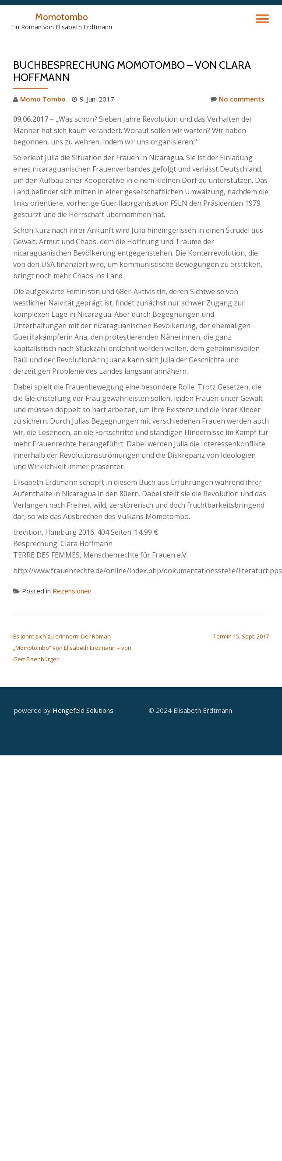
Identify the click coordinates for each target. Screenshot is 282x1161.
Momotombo (61, 16)
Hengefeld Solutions (83, 710)
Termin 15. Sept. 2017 (241, 636)
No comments (237, 99)
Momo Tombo (43, 99)
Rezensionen (72, 590)
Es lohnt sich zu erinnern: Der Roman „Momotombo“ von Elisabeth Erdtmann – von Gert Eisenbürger (72, 647)
